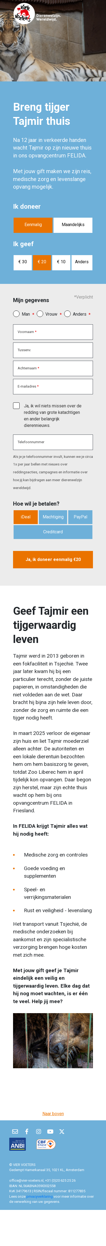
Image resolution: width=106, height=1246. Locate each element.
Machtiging (53, 516)
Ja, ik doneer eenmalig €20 (53, 559)
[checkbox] (16, 405)
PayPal (80, 516)
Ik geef (23, 244)
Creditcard (53, 531)
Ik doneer (27, 206)
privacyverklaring (40, 1196)
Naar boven (53, 1113)
